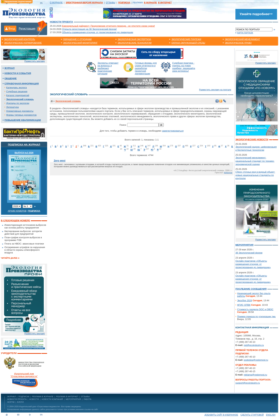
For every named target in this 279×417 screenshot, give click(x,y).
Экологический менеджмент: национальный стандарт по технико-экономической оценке (255, 160)
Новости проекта (61, 21)
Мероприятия (244, 245)
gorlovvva (228, 172)
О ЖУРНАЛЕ (56, 2)
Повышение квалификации (22, 120)
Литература (12, 107)
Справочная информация (21, 83)
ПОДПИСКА (24, 396)
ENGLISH (270, 415)
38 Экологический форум (248, 252)
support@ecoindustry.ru (247, 383)
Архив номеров (17, 211)
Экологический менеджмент (242, 39)
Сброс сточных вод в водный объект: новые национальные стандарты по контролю (255, 175)
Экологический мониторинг (80, 43)
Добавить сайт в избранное (221, 415)
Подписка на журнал (24, 144)
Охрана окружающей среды (188, 43)
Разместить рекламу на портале (215, 89)
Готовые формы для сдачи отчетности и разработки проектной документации (146, 68)
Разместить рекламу (34, 61)
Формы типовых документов (21, 115)
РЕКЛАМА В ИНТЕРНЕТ (67, 396)
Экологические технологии (135, 43)
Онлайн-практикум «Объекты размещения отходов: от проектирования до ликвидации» (253, 264)
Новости (34, 399)
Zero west (59, 160)
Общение (10, 78)
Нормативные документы (19, 111)
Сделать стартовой (252, 415)
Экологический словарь (20, 99)
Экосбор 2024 (244, 300)
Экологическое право (238, 43)
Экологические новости (251, 139)
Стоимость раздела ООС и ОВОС (255, 309)
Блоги (20, 402)
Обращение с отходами (77, 39)
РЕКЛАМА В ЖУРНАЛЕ (42, 396)
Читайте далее (9, 258)
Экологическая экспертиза (134, 39)
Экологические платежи (186, 39)
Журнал (9, 68)
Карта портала (245, 33)
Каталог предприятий (17, 95)
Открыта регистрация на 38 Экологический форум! (89, 29)
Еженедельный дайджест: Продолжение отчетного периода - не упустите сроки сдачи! (108, 26)
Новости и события (17, 73)
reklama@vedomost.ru (255, 374)
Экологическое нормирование (23, 43)
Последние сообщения (251, 289)
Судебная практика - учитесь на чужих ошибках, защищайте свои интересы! (183, 67)
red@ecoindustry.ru (254, 345)
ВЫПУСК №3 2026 (24, 153)
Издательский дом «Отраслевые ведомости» (39, 406)
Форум (10, 402)
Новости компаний (52, 399)
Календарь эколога (16, 87)
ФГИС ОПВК (244, 305)
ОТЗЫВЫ (110, 2)
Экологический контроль (19, 39)
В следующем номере (15, 220)
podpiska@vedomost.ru (256, 360)
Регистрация (27, 28)
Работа (87, 399)
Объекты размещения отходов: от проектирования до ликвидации (97, 32)
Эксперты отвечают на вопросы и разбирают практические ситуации (108, 68)
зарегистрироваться (172, 130)
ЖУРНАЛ (11, 396)
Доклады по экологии (17, 103)
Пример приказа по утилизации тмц (256, 316)
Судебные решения (16, 91)
